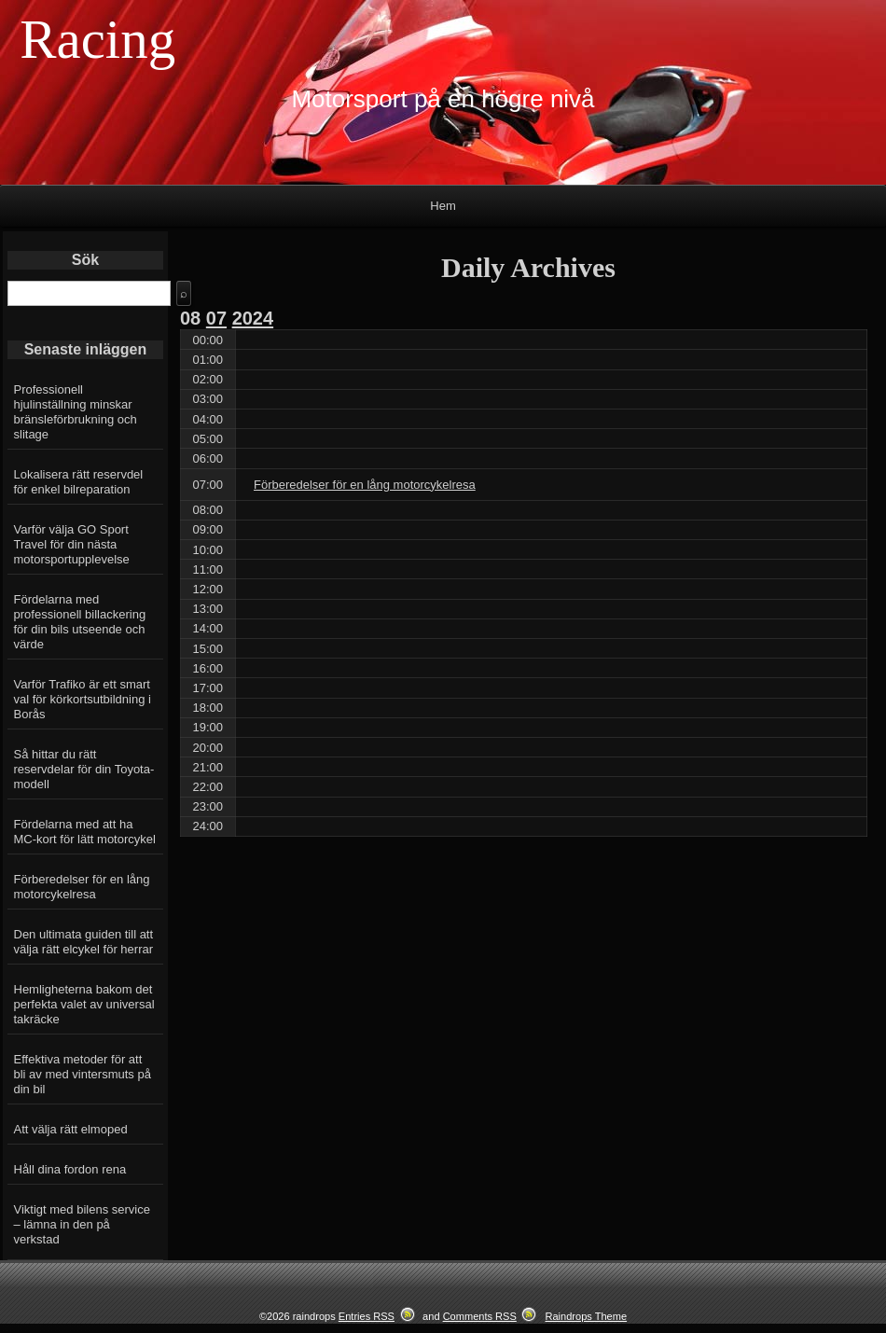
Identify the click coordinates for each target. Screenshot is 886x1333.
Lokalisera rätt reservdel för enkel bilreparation (79, 481)
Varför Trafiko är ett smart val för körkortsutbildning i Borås (82, 699)
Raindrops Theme (586, 1316)
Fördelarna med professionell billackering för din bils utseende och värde (80, 621)
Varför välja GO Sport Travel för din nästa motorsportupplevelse (72, 544)
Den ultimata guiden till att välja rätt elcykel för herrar (84, 941)
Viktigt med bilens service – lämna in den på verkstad (82, 1224)
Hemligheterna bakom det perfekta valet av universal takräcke (84, 1004)
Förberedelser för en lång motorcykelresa (82, 886)
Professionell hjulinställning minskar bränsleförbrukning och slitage (75, 411)
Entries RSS (367, 1316)
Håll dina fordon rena (70, 1169)
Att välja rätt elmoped (71, 1129)
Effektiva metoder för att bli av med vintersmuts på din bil (82, 1074)
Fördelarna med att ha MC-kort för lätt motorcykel (85, 831)
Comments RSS (480, 1316)
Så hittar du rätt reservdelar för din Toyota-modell (84, 769)
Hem (442, 206)
